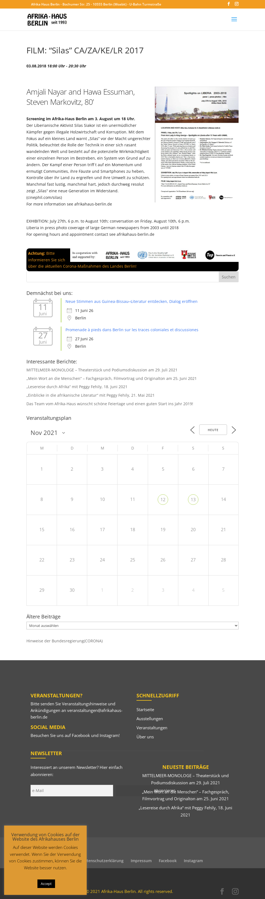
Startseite (145, 709)
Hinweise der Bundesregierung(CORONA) (64, 640)
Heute (213, 430)
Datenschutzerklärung (103, 860)
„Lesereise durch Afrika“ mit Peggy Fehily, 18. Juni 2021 (76, 386)
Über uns (145, 736)
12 (162, 500)
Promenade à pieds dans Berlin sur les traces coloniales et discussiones (131, 329)
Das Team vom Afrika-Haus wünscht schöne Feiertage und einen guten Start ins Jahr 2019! (109, 403)
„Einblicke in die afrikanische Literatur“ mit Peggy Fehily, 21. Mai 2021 (90, 395)
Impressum (141, 860)
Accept (46, 883)
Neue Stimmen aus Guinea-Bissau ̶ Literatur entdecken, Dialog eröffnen (131, 301)
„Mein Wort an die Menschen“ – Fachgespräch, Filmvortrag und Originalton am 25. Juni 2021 (111, 378)
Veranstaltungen (151, 727)
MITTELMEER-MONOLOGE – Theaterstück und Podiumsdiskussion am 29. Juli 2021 (101, 369)
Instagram (109, 735)
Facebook (81, 735)
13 (193, 500)
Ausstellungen (149, 718)
